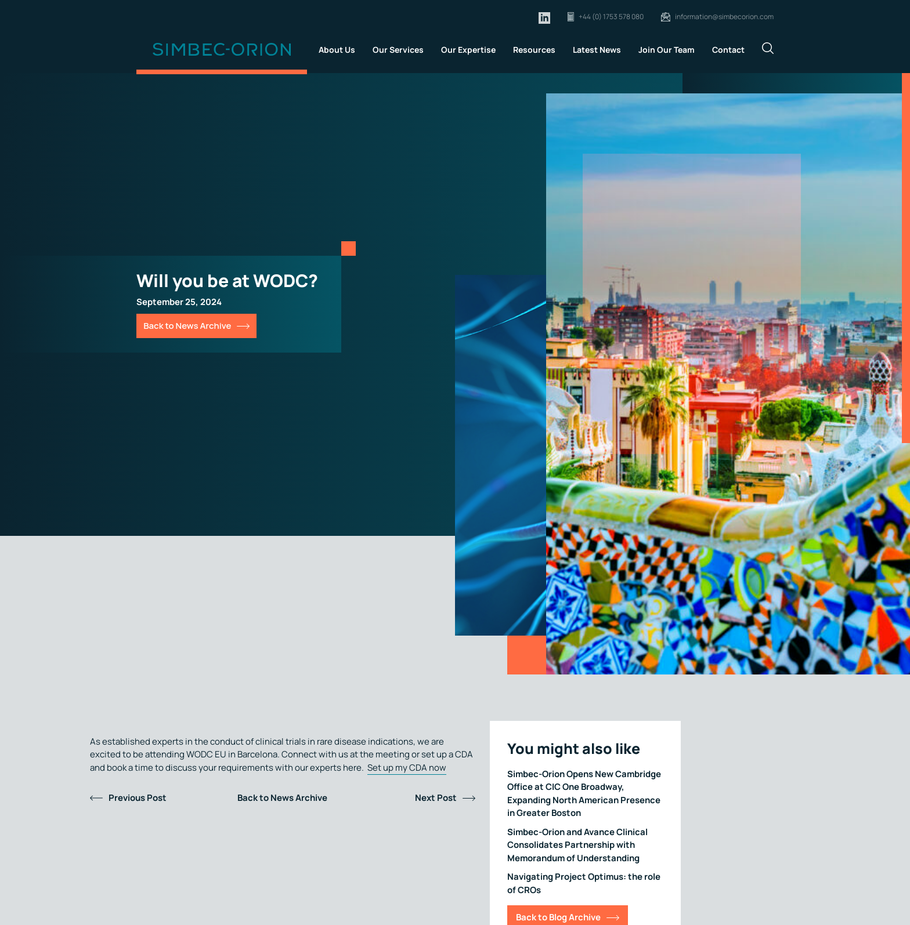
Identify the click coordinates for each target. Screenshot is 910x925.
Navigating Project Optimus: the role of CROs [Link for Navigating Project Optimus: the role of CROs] (583, 883)
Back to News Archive (187, 326)
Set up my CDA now (406, 767)
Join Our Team (666, 49)
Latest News (597, 49)
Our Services (398, 49)
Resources (534, 49)
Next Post (436, 798)
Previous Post (138, 798)
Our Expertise (468, 49)
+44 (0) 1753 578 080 (611, 16)
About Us (337, 49)
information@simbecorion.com (724, 16)
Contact (728, 49)
